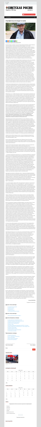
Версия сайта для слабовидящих (29, 14)
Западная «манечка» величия (12, 328)
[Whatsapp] (11, 41)
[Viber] (14, 41)
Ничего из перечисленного (11, 413)
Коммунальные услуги (10, 411)
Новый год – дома (10, 324)
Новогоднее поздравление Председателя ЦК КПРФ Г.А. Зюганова (18, 325)
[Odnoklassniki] (8, 41)
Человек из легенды (11, 307)
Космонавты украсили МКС (12, 327)
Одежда (8, 410)
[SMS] (16, 41)
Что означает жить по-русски (12, 306)
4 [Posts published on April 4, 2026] (27, 390)
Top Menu (7, 2)
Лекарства (8, 407)
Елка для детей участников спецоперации (14, 329)
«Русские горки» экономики (12, 330)
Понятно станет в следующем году (13, 323)
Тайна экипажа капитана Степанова (13, 311)
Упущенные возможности (12, 335)
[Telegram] (13, 41)
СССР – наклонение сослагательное (13, 336)
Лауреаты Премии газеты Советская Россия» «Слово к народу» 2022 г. (19, 326)
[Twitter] (10, 41)
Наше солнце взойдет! (11, 337)
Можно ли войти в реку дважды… (13, 338)
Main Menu (9, 17)
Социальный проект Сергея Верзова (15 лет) (15, 319)
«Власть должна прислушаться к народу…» (14, 315)
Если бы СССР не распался (12, 339)
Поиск (34, 349)
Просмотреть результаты (20, 417)
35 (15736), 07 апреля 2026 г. (9, 363)
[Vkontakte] (6, 41)
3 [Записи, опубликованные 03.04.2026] (24, 373)
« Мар (6, 382)
